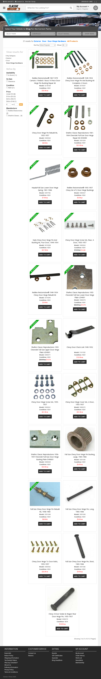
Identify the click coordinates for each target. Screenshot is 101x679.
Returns (30, 655)
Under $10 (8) (11, 94)
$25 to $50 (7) (11, 99)
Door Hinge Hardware (57, 41)
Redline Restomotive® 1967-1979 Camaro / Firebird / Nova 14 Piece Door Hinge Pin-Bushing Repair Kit (45, 80)
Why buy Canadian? (11, 662)
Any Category (10, 56)
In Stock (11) (11, 75)
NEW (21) (10, 88)
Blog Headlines (57, 660)
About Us (7, 665)
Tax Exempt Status (10, 660)
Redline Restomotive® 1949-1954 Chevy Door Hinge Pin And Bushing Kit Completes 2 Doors (79, 80)
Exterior (37, 41)
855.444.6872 (8, 1)
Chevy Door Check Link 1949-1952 (80, 347)
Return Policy (8, 655)
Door (44, 41)
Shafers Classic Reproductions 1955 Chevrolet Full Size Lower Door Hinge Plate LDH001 (80, 295)
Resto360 (7, 653)
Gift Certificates (57, 655)
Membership (80, 662)
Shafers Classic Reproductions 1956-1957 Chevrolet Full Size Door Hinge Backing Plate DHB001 (45, 457)
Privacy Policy (9, 670)
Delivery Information (11, 667)
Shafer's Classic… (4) (14, 116)
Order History (80, 655)
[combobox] (17, 34)
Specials (55, 658)
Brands (54, 653)
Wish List (79, 658)
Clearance (10, 81)
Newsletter (79, 660)
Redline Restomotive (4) (14, 112)
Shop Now (89, 34)
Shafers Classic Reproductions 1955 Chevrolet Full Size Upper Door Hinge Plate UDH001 (45, 349)
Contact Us (19, 1)
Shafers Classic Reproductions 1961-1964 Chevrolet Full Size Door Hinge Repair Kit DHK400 (80, 135)
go (21, 104)
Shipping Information (11, 658)
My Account (80, 653)
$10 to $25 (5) (11, 96)
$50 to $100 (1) (11, 101)
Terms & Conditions (11, 672)
